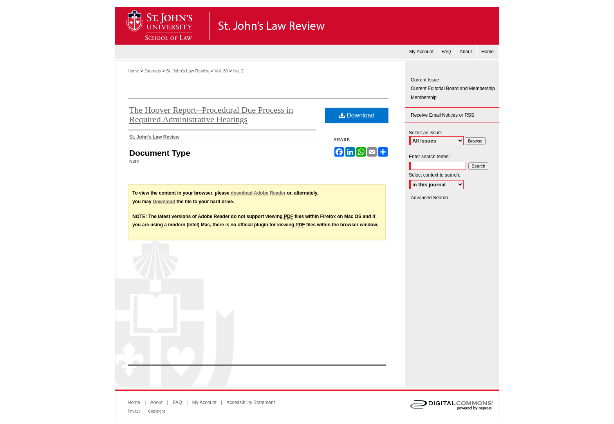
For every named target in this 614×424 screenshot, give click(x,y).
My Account (204, 402)
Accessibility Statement (251, 402)
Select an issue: (425, 132)
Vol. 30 (221, 71)
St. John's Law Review (307, 26)
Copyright (156, 411)
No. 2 (238, 71)
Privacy (134, 411)
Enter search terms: (429, 156)
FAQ (177, 402)
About (156, 402)
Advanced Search (429, 197)
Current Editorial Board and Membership (453, 88)
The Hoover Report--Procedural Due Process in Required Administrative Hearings (211, 114)
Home (133, 71)
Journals (152, 71)
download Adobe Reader (258, 193)
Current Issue (425, 80)
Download (357, 115)
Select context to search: (434, 175)
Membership (424, 97)
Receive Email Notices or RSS (442, 115)
